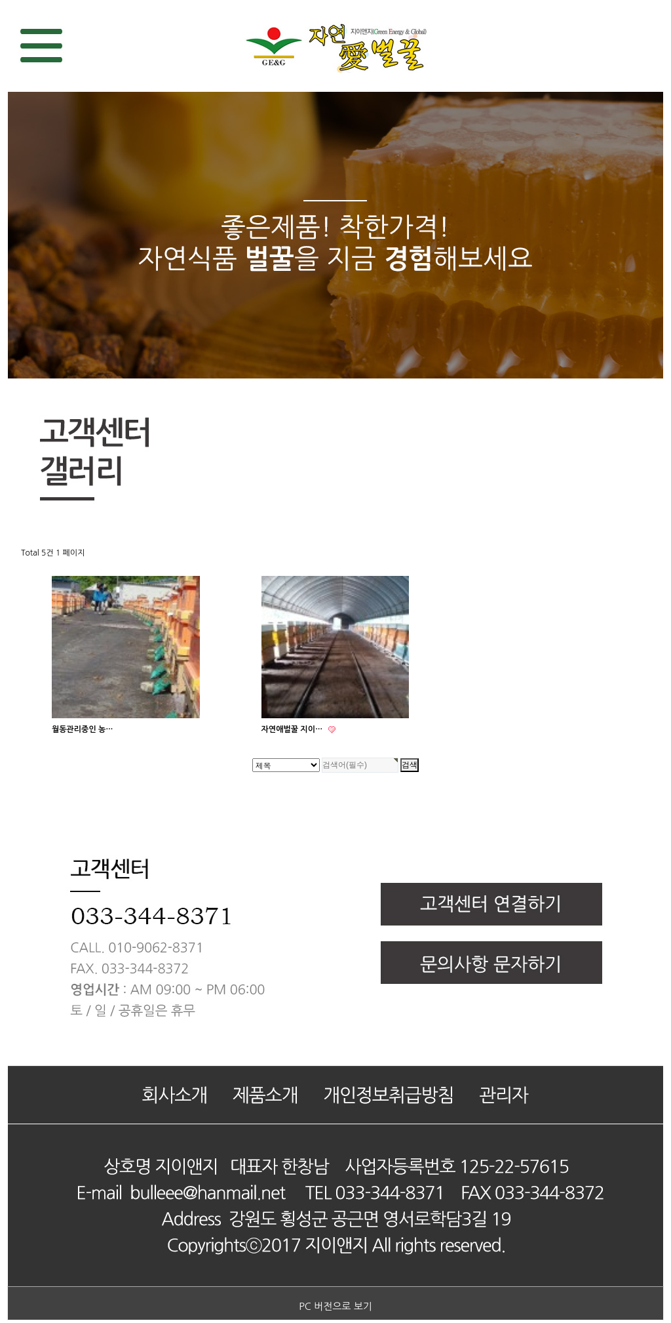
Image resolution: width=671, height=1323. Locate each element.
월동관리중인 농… (82, 729)
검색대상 (0, 0)
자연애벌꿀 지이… (293, 729)
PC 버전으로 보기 (335, 1306)
